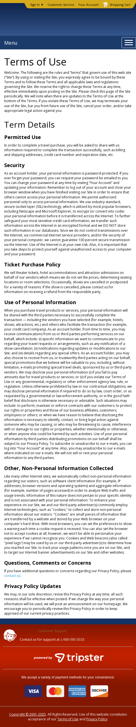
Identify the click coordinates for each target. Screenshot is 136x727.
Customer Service (61, 5)
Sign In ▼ (37, 5)
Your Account (88, 5)
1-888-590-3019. (72, 640)
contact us (12, 575)
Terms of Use (67, 719)
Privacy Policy (96, 719)
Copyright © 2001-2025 (27, 714)
